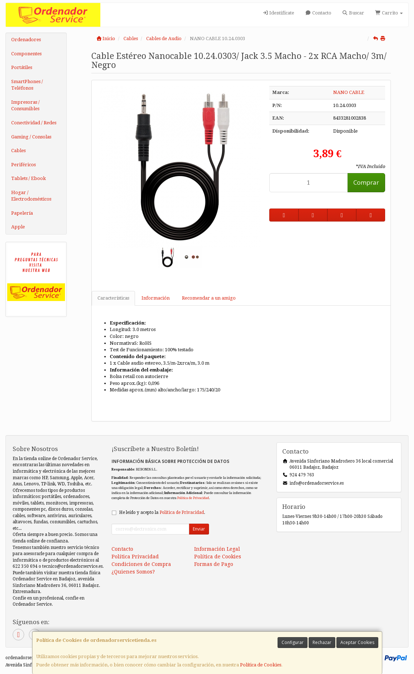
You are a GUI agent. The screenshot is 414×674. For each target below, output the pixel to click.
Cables (18, 150)
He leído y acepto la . (162, 512)
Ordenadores (26, 39)
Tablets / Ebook (28, 178)
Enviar (199, 529)
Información (155, 298)
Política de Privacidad (193, 498)
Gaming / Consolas (31, 136)
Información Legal (217, 549)
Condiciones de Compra (141, 564)
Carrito (389, 13)
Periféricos (23, 164)
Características (113, 298)
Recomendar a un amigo (209, 298)
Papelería (22, 213)
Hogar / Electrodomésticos (31, 196)
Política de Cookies (260, 664)
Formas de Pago (213, 564)
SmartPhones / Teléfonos (27, 85)
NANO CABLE (348, 92)
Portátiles (21, 67)
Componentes (26, 53)
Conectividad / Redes (33, 122)
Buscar (353, 13)
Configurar (293, 642)
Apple (18, 226)
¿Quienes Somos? (133, 572)
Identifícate (278, 13)
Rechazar (322, 642)
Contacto (318, 13)
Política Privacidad (135, 556)
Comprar (366, 182)
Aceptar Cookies (357, 642)
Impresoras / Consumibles (25, 105)
